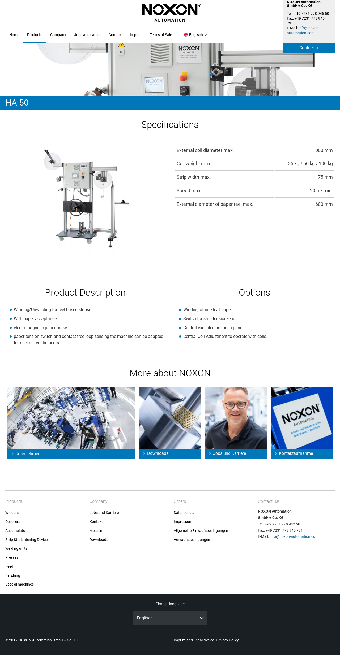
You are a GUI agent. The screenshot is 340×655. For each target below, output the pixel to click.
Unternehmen (27, 453)
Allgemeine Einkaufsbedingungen (201, 531)
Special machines (19, 584)
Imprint (136, 35)
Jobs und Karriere (229, 453)
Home (14, 35)
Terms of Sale (161, 35)
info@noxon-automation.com (294, 536)
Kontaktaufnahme (296, 453)
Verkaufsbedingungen (192, 540)
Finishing (12, 575)
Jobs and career (87, 35)
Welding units (16, 548)
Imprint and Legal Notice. (194, 640)
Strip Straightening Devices (27, 540)
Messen (96, 531)
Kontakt (96, 521)
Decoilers (12, 521)
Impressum (183, 521)
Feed (9, 566)
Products (34, 35)
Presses (11, 557)
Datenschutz (184, 512)
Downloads (157, 453)
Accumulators (16, 531)
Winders (12, 512)
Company (58, 35)
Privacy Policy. (228, 640)
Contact (306, 47)
